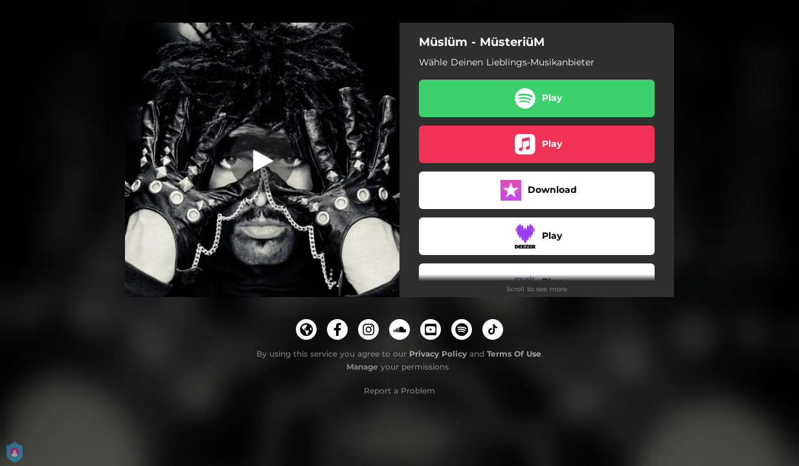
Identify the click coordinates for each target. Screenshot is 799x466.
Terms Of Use (514, 354)
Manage (362, 367)
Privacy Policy (438, 354)
